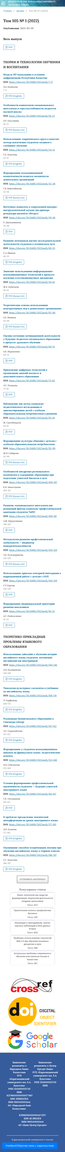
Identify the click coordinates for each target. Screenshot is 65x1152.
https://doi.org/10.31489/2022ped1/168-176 (33, 695)
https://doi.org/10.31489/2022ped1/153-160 (33, 760)
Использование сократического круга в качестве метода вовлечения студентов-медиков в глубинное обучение (31, 142)
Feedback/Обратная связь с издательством (29, 1145)
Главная (7, 10)
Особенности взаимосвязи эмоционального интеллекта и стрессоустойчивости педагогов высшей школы (29, 108)
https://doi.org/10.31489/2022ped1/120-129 (33, 550)
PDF (10, 47)
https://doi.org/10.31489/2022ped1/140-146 (33, 664)
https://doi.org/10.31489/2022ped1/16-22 (32, 611)
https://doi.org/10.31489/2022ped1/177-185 (32, 824)
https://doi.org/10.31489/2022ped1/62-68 (32, 312)
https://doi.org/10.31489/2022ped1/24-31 (32, 149)
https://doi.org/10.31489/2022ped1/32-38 (32, 183)
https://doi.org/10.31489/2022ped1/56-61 (32, 282)
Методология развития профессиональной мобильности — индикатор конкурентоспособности (28, 542)
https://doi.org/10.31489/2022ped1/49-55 (32, 248)
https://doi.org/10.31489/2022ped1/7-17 (31, 82)
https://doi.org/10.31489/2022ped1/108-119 (33, 516)
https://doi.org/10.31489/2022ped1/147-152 (33, 726)
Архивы (20, 10)
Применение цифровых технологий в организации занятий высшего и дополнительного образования (25, 373)
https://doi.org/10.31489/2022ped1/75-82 (32, 380)
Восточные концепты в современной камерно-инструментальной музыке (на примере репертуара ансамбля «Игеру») (30, 210)
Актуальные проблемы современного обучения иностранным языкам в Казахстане (32, 956)
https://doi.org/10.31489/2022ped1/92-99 (32, 448)
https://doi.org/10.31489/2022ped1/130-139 (33, 580)
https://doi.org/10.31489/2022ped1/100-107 (33, 482)
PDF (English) (15, 96)
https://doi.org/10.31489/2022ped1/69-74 (32, 346)
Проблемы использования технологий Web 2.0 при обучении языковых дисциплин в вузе (32, 941)
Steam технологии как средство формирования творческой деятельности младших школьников (32, 898)
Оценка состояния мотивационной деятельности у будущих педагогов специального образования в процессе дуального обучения (31, 339)
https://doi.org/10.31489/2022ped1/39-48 (32, 217)
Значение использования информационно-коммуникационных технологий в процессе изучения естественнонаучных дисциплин (29, 274)
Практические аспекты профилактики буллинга (32, 912)
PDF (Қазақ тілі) (16, 129)
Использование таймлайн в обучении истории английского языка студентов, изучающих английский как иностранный (30, 657)
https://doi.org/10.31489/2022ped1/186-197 (33, 855)
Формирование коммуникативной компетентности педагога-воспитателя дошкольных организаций (26, 176)
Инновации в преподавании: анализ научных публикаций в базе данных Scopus (32, 926)
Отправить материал (33, 879)
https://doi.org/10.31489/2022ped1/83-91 (32, 417)
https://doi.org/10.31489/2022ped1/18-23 (32, 115)
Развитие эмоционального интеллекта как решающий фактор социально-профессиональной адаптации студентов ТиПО (32, 509)
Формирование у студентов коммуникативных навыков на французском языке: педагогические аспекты (31, 752)
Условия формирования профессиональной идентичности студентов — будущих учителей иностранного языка (30, 786)
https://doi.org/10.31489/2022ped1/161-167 (32, 793)
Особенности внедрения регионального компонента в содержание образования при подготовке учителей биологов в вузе (28, 475)
